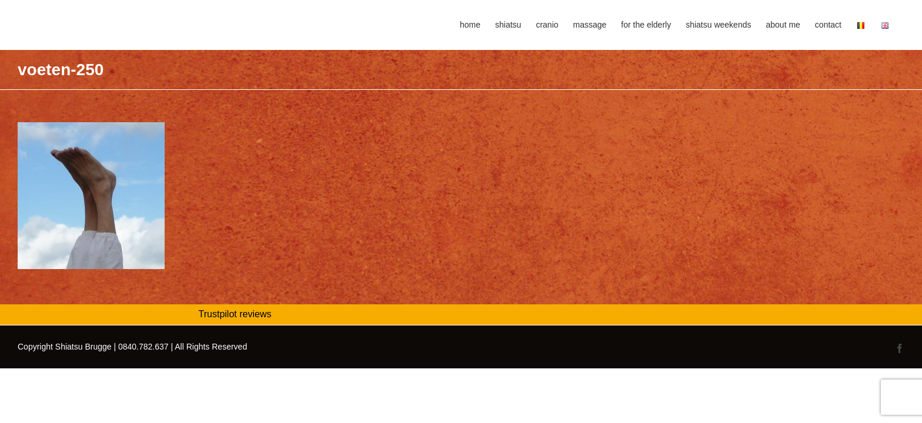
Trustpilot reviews (235, 314)
